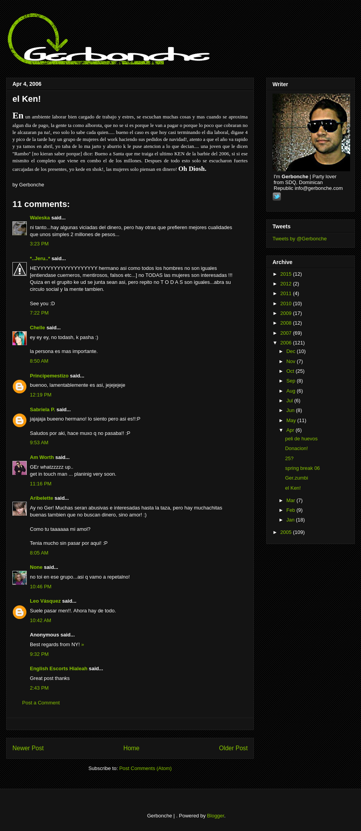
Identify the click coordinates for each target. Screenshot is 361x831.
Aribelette (41, 498)
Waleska (40, 218)
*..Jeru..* (40, 258)
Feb (291, 510)
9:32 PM (39, 654)
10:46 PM (41, 586)
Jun (291, 410)
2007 (286, 333)
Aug (291, 391)
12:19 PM (41, 395)
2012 (286, 284)
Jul (290, 400)
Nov (291, 361)
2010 (286, 303)
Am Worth (42, 457)
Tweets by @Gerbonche (299, 239)
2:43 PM (39, 688)
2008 (286, 323)
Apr (291, 430)
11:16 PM (41, 484)
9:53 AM (39, 442)
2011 (286, 293)
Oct (291, 371)
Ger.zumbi (296, 478)
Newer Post (28, 748)
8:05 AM (39, 553)
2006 (286, 343)
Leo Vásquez (45, 601)
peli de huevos (301, 439)
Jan (291, 520)
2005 (286, 532)
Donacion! (296, 448)
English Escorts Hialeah (58, 668)
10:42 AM (40, 620)
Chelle (37, 327)
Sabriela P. (42, 409)
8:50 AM (39, 361)
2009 (286, 313)
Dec (291, 351)
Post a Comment (41, 703)
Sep (291, 381)
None (36, 567)
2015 (286, 274)
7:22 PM (39, 313)
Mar (291, 500)
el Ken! (26, 99)
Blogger (215, 816)
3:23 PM (39, 244)
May (291, 420)
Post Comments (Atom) (145, 768)
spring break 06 (302, 468)
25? (289, 458)
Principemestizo (49, 376)
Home (131, 748)
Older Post (233, 748)
